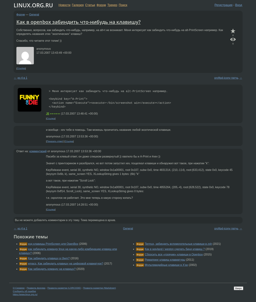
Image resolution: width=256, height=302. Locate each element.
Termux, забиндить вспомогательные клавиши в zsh (178, 243)
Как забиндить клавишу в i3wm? (49, 258)
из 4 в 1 (22, 77)
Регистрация (223, 5)
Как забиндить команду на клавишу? (52, 268)
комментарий (38, 151)
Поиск (123, 5)
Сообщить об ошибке (24, 291)
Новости (65, 5)
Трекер (112, 5)
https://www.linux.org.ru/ (25, 294)
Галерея (78, 5)
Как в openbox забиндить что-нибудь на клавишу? (78, 21)
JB (47, 113)
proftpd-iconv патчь (226, 77)
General (34, 14)
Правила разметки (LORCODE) (64, 288)
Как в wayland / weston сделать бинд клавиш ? (175, 249)
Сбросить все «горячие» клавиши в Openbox (174, 254)
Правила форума (36, 288)
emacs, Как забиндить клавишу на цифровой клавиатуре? (65, 263)
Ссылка (21, 68)
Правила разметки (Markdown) (99, 288)
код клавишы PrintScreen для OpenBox (53, 243)
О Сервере (19, 288)
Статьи (90, 5)
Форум (101, 5)
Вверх (238, 288)
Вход (238, 5)
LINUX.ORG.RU (33, 5)
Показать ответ (55, 141)
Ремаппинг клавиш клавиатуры (165, 259)
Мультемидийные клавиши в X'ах (166, 264)
